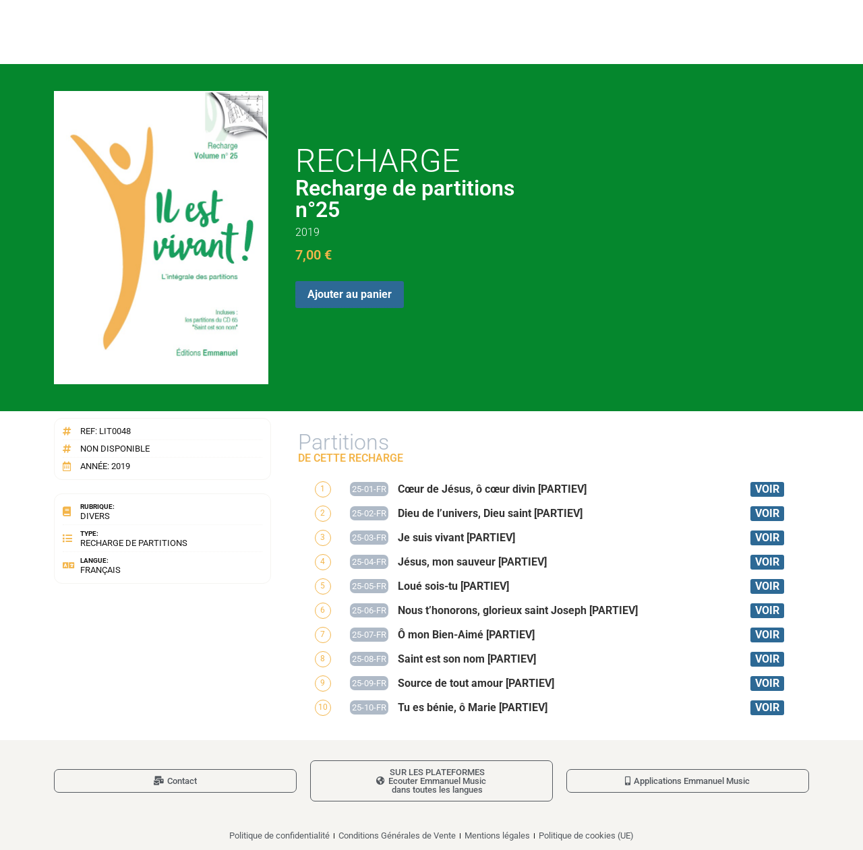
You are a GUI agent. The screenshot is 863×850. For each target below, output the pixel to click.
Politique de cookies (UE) (586, 835)
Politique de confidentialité (279, 835)
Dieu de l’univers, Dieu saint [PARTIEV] (490, 513)
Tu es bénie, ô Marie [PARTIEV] (472, 707)
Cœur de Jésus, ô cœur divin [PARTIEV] (492, 489)
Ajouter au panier (349, 294)
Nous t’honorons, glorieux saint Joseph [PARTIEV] (518, 610)
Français (100, 570)
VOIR (767, 489)
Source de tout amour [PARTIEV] (476, 683)
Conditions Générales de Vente (397, 835)
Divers (95, 516)
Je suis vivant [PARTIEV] (456, 537)
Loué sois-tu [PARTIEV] (453, 586)
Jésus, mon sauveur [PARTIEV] (472, 561)
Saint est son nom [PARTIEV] (467, 658)
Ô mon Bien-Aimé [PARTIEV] (466, 634)
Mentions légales (497, 835)
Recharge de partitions (133, 543)
